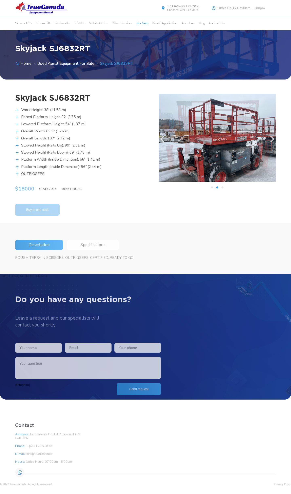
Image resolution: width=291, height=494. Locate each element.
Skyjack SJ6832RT (116, 63)
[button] (212, 187)
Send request (139, 425)
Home (26, 63)
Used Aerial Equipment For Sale (65, 63)
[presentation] (163, 139)
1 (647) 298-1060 (39, 488)
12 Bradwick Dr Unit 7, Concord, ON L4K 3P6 (183, 8)
